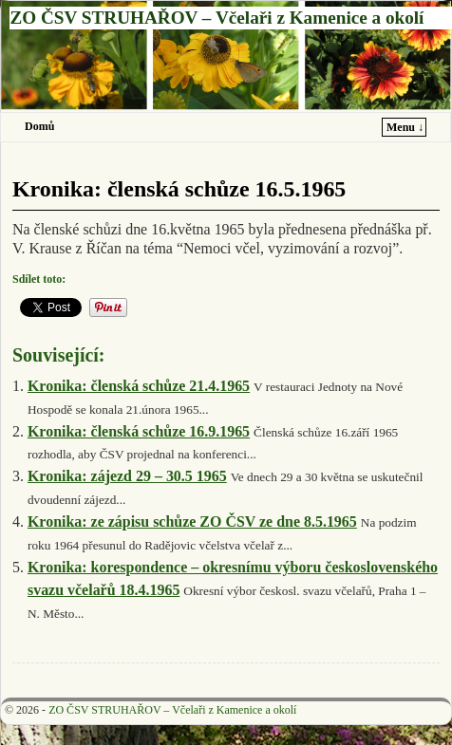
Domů (39, 126)
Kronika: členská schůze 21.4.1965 (139, 386)
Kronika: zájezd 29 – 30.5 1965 (127, 476)
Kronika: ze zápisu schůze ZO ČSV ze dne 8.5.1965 (192, 521)
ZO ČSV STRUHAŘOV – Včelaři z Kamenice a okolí (216, 18)
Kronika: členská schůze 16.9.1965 (139, 431)
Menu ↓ (405, 127)
